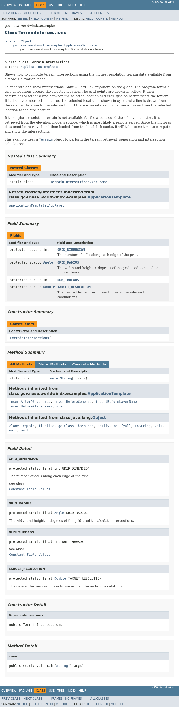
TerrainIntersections (29, 338)
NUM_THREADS (68, 280)
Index (71, 5)
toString (143, 426)
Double (49, 287)
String (66, 378)
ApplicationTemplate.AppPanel (36, 205)
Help (82, 5)
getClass (66, 426)
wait (158, 426)
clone (14, 426)
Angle (48, 262)
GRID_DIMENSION (71, 249)
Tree (61, 5)
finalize (46, 426)
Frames (57, 13)
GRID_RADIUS (68, 262)
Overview (8, 5)
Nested (22, 18)
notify (103, 426)
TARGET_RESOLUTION (74, 287)
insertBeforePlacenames (30, 406)
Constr (47, 18)
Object (99, 417)
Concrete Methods (89, 364)
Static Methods (52, 364)
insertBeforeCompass (73, 401)
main (54, 378)
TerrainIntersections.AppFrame (78, 182)
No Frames (73, 13)
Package (25, 5)
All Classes (99, 13)
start (61, 406)
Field (35, 18)
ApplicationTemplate (39, 67)
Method (62, 18)
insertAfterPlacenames (29, 401)
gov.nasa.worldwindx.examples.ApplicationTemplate (54, 45)
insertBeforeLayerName (116, 401)
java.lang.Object (18, 41)
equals (29, 426)
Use (52, 5)
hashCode (85, 426)
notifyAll (122, 426)
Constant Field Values (29, 489)
